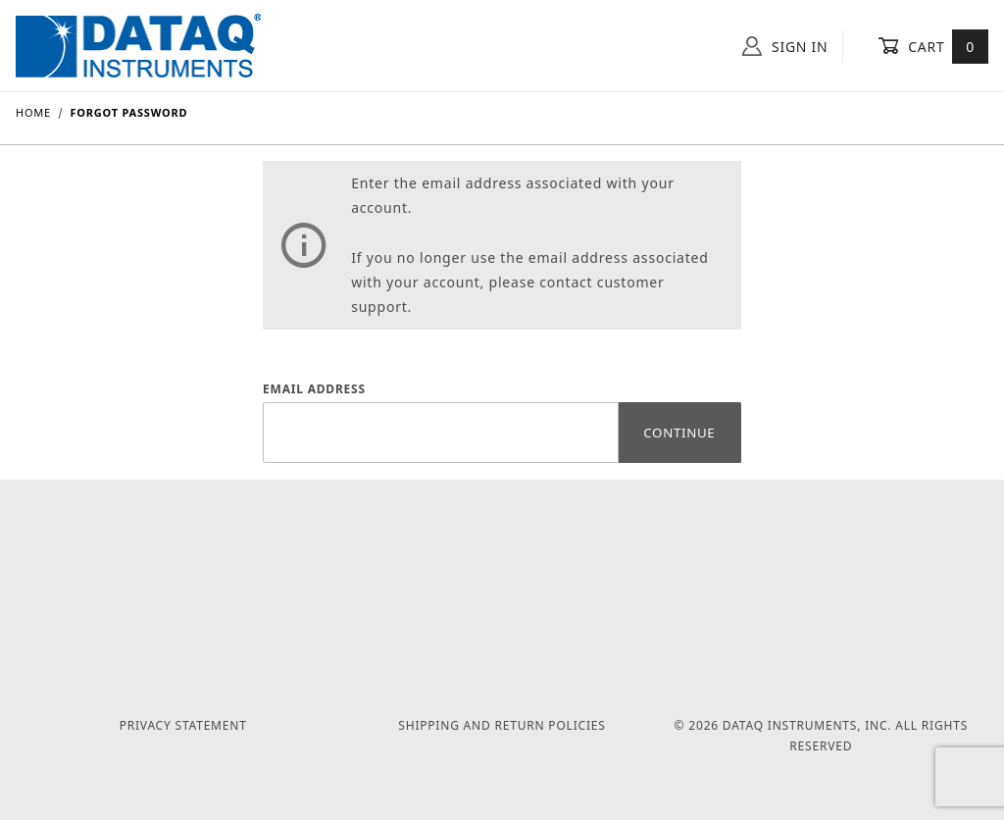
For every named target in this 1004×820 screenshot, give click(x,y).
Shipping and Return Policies (501, 725)
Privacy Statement (183, 725)
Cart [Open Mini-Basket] (933, 46)
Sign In (785, 46)
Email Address (314, 389)
